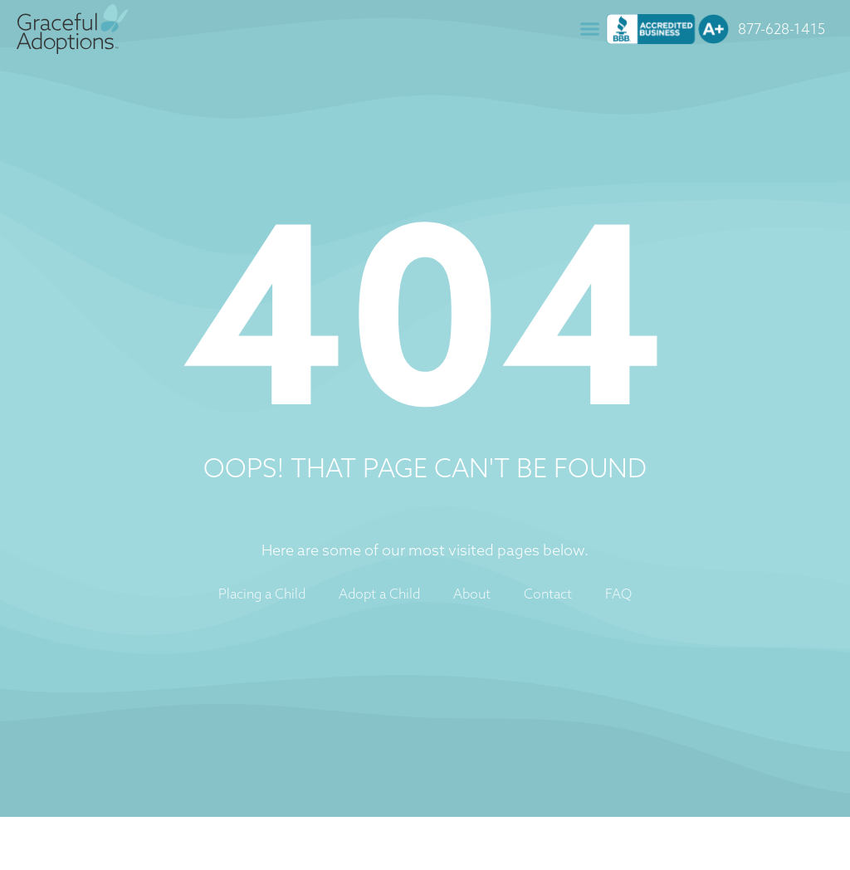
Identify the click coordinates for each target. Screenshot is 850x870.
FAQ (618, 593)
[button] (590, 29)
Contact (548, 593)
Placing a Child (261, 593)
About (472, 593)
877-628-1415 (781, 28)
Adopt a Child (379, 593)
